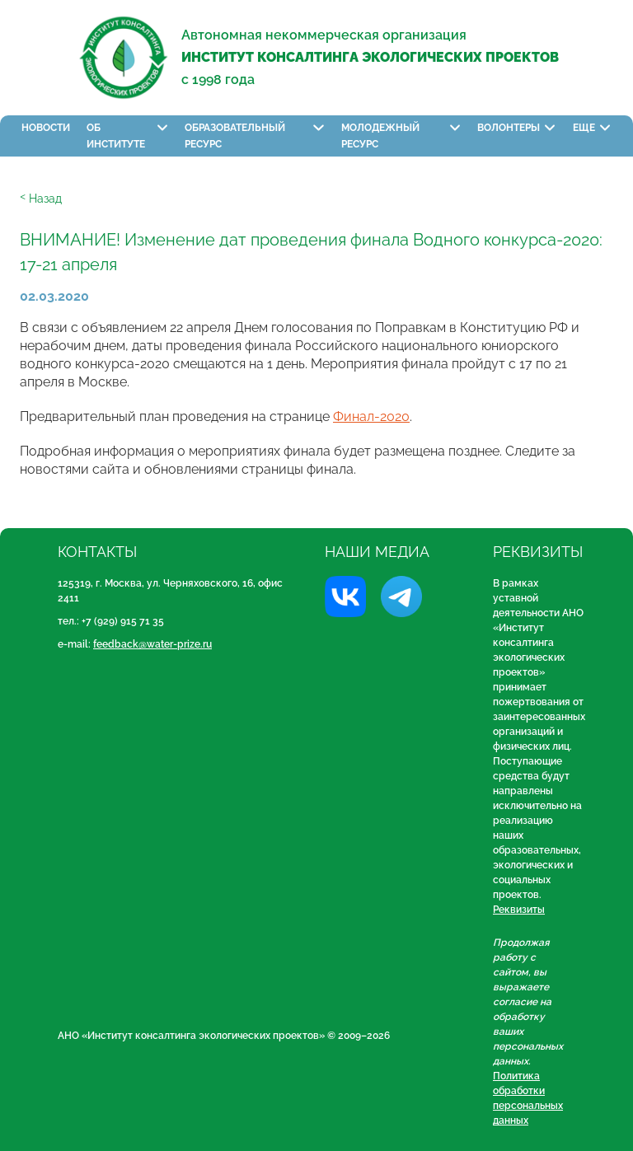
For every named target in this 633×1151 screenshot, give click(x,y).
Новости (45, 127)
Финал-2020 (371, 416)
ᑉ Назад (41, 198)
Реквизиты (519, 909)
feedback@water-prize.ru (152, 644)
